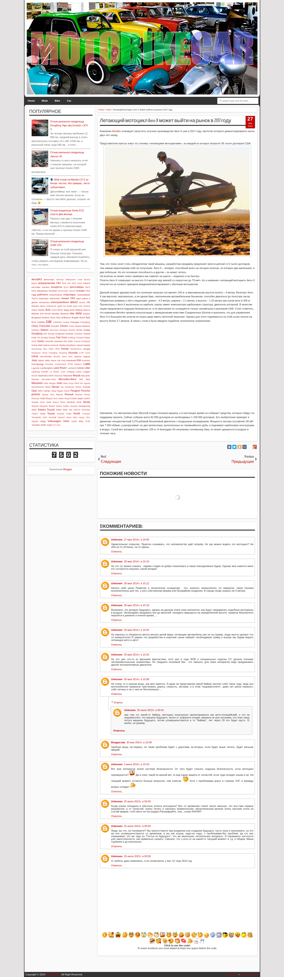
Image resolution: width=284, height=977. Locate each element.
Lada (86, 364)
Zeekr (43, 425)
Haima (46, 345)
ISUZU (57, 356)
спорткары (69, 294)
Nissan (56, 386)
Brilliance (66, 317)
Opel (34, 390)
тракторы (43, 298)
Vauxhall (52, 417)
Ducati (51, 333)
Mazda (76, 375)
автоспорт (49, 279)
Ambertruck (51, 306)
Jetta (47, 360)
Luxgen (86, 371)
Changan (74, 322)
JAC (70, 356)
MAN (51, 375)
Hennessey (37, 349)
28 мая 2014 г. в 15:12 (136, 583)
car (49, 321)
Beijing (79, 310)
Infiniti (35, 356)
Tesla (42, 413)
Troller (69, 414)
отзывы (80, 290)
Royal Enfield (70, 398)
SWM (58, 409)
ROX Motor (58, 398)
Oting (53, 391)
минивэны (42, 290)
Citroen (64, 326)
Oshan (47, 391)
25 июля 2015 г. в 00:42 (150, 710)
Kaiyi (63, 360)
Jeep (34, 360)
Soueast (74, 406)
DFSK (79, 330)
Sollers (66, 406)
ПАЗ (88, 290)
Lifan (87, 367)
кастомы (36, 287)
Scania (35, 402)
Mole (46, 383)
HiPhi (57, 349)
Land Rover (60, 367)
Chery (35, 326)
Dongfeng (37, 333)
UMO (44, 417)
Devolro (71, 330)
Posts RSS (232, 974)
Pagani (60, 391)
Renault (69, 394)
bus (88, 317)
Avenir (54, 310)
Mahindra (43, 375)
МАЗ (34, 290)
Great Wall (37, 345)
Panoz (67, 391)
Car (69, 100)
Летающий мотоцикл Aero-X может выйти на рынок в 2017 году (165, 120)
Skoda (86, 402)
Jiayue (53, 360)
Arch (80, 306)
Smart (52, 406)
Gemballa (49, 341)
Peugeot (75, 390)
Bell (42, 314)
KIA (79, 360)
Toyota (51, 413)
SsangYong (84, 406)
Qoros (45, 394)
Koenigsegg (38, 364)
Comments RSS (249, 974)
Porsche (85, 390)
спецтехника (55, 294)
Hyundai (73, 352)
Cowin (72, 326)
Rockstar (36, 398)
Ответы (118, 702)
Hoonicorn (36, 353)
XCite (87, 421)
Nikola (47, 387)
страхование (83, 294)
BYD (34, 322)
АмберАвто (70, 279)
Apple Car (61, 306)
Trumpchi (36, 417)
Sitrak (79, 402)
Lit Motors (54, 372)
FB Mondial (42, 337)
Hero (45, 349)
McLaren (85, 375)
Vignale (35, 421)
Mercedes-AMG (49, 379)
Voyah (74, 421)
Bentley (55, 313)
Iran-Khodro (46, 356)
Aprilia (69, 306)
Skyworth (43, 406)
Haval (79, 345)
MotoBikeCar (53, 974)
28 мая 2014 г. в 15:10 (136, 561)
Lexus (80, 367)
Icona (87, 353)
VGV (88, 417)
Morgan (52, 383)
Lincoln (44, 371)
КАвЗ (79, 283)
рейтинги (42, 294)
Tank (65, 409)
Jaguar (86, 356)
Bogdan (86, 314)
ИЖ (69, 283)
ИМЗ (74, 283)
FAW (34, 337)
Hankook (54, 345)
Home (31, 100)
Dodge (86, 330)
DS (45, 333)
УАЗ (72, 298)
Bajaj (66, 310)
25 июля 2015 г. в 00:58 (137, 826)
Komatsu (49, 364)
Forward (79, 337)
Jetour (41, 360)
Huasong (63, 353)
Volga (43, 421)
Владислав (118, 742)
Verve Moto (71, 417)
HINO (51, 349)
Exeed (87, 333)
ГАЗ (58, 283)
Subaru (42, 409)
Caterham (57, 322)
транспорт (54, 298)
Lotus (78, 371)
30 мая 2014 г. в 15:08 (136, 679)
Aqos (75, 306)
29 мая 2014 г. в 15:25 (136, 654)
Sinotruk (71, 402)
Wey (81, 421)
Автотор (60, 279)
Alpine (42, 306)
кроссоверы (77, 287)
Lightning (36, 372)
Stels (34, 409)
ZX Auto (56, 425)
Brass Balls (55, 317)
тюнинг (65, 298)
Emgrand (60, 333)
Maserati (67, 375)
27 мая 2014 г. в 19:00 (136, 539)
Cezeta (66, 322)
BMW (79, 313)
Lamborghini (46, 368)
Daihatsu (36, 330)
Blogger (67, 469)
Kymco (78, 364)
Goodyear (85, 341)
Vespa (81, 417)
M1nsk (35, 376)
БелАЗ (87, 279)
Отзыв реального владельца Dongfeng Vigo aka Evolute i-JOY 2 (69, 125)
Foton (87, 337)
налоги (72, 291)
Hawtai (86, 345)
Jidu (59, 360)
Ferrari (52, 337)
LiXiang (70, 371)
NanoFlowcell (38, 387)
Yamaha (36, 425)
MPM (77, 383)
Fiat (58, 337)
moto (59, 383)
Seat (48, 402)
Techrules (85, 410)
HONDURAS (75, 349)
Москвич (52, 290)
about (74, 302)
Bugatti (75, 317)
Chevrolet (44, 326)
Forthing (71, 337)
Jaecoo (78, 356)
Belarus (86, 310)
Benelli (48, 314)
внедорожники (46, 283)
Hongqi (86, 349)
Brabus (45, 317)
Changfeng (85, 322)
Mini (88, 379)
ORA (40, 391)
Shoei (62, 402)
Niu (62, 387)
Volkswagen (54, 421)
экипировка (44, 302)
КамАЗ (86, 283)
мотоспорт (63, 291)
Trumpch (86, 414)
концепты (56, 287)
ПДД (34, 294)
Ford (64, 337)
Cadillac (41, 322)
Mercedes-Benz (67, 379)
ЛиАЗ (87, 287)
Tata (70, 410)
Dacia (78, 326)
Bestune (64, 313)
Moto (45, 100)
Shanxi (55, 402)
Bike (57, 100)
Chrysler (55, 326)
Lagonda (35, 368)
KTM (70, 364)
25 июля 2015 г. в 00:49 (137, 801)
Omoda (86, 387)
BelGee (35, 313)
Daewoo (86, 326)
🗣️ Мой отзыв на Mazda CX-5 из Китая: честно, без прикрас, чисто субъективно (70, 183)
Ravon (59, 394)
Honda (65, 348)
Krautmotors (60, 364)
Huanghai (53, 353)
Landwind (72, 368)
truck (76, 413)
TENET (35, 414)
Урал (78, 298)
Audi (47, 309)
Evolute (69, 333)
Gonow (77, 341)
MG (81, 379)
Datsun (44, 329)
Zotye (50, 425)
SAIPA (87, 398)
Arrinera (86, 306)
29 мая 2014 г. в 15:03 (136, 630)
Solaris (59, 406)
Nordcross (69, 387)
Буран (34, 283)
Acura (82, 302)
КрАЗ (66, 287)
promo (36, 394)
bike (72, 313)
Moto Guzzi (68, 383)
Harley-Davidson (67, 345)
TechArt (76, 410)
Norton (78, 387)
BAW (72, 310)
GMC (70, 341)
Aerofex (116, 131)
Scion (42, 402)
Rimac (87, 394)
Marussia (58, 376)
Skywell (35, 406)
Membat (35, 379)
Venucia (61, 417)
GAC (34, 341)
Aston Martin (38, 310)
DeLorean (54, 330)
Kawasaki (71, 360)
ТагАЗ (35, 298)
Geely (40, 341)
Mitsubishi (37, 383)
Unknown (117, 539)
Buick (82, 317)
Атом (80, 279)
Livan (62, 372)
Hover (44, 353)
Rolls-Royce (46, 398)
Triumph (60, 414)
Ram (52, 394)
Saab (80, 398)
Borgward (36, 317)
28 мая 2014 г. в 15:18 (136, 605)
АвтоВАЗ (37, 279)
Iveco (64, 356)
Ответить (116, 551)
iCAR (81, 353)
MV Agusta (85, 383)
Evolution (78, 334)
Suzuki (51, 409)
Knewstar (86, 360)
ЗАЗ (64, 283)
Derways (63, 330)
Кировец (46, 287)
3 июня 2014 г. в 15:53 (136, 764)
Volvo (66, 421)
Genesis (58, 341)
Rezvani (79, 394)
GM (65, 341)
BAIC (60, 310)
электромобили (60, 302)
